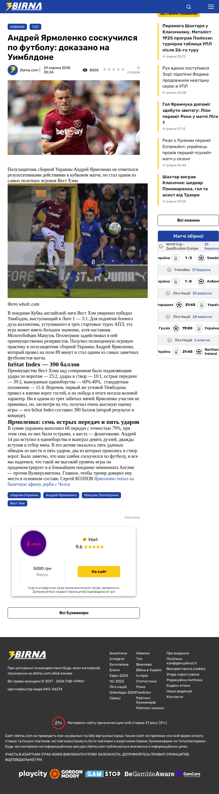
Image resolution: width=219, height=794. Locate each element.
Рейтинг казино (150, 708)
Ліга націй (118, 687)
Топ (35, 27)
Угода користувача (183, 674)
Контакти (175, 697)
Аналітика (118, 653)
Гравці (115, 698)
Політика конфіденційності (182, 661)
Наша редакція (179, 691)
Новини (17, 27)
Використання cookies (186, 669)
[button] (188, 8)
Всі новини (188, 220)
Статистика (146, 681)
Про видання (178, 653)
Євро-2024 (119, 676)
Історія (142, 676)
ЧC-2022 (117, 681)
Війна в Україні (148, 670)
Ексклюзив (119, 664)
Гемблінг (143, 692)
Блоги (115, 670)
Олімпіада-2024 (123, 692)
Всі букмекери (73, 612)
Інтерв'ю (117, 659)
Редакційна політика (184, 680)
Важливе (144, 664)
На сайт (99, 571)
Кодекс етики (178, 685)
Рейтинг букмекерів (146, 700)
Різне (140, 687)
